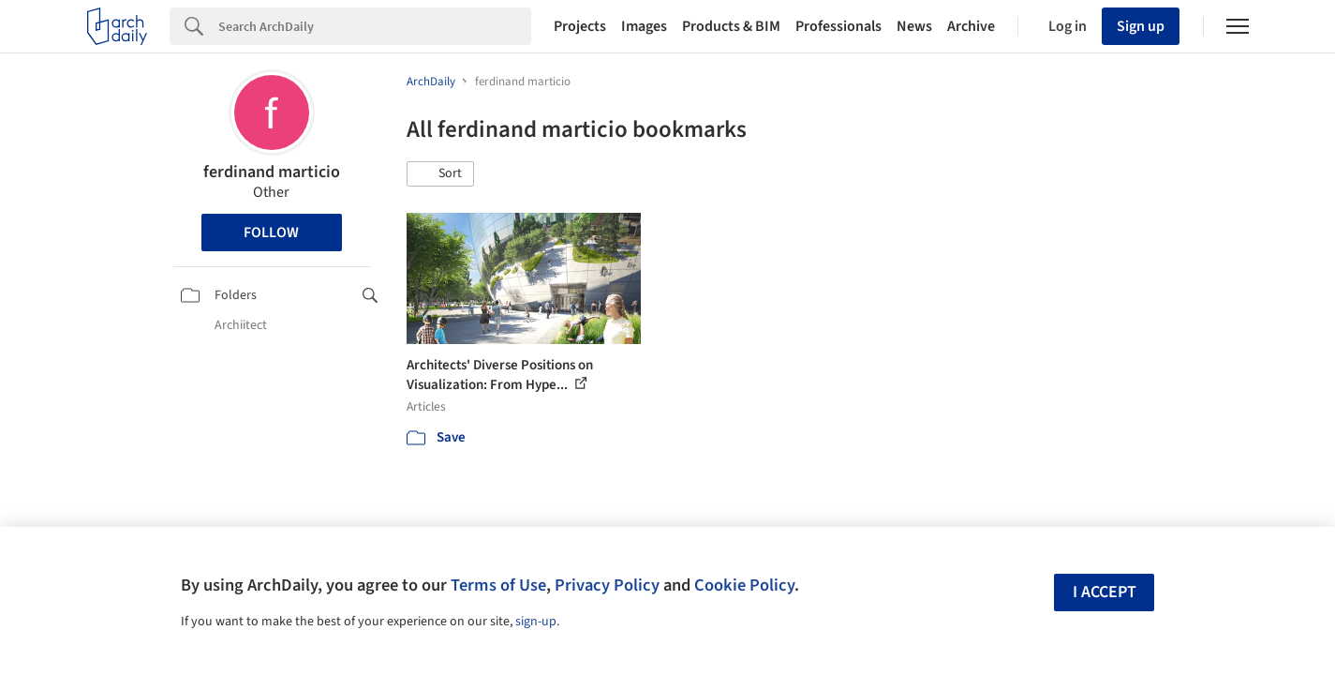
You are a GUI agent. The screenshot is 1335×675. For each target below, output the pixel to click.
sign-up (535, 621)
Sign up (1140, 26)
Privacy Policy (607, 585)
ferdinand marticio (271, 172)
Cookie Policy (744, 585)
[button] (440, 174)
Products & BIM (731, 26)
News (914, 26)
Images (644, 26)
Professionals (838, 26)
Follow (271, 232)
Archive (971, 26)
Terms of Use (498, 585)
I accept (1104, 592)
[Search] (374, 26)
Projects (580, 26)
